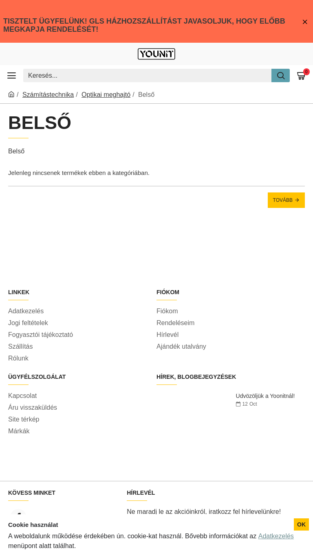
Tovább (283, 200)
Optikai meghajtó (106, 94)
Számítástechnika (48, 94)
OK (301, 524)
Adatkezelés (276, 536)
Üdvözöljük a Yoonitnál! (265, 396)
